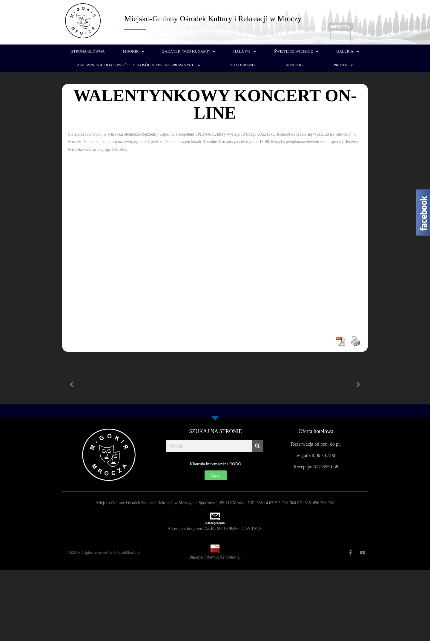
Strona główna (88, 51)
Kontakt (294, 65)
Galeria (348, 51)
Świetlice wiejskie (296, 51)
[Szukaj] (257, 446)
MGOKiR (133, 51)
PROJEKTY (343, 65)
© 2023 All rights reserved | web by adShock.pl (105, 552)
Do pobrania (243, 65)
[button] (72, 384)
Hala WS (244, 51)
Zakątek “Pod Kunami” (188, 51)
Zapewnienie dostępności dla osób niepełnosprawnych (138, 65)
